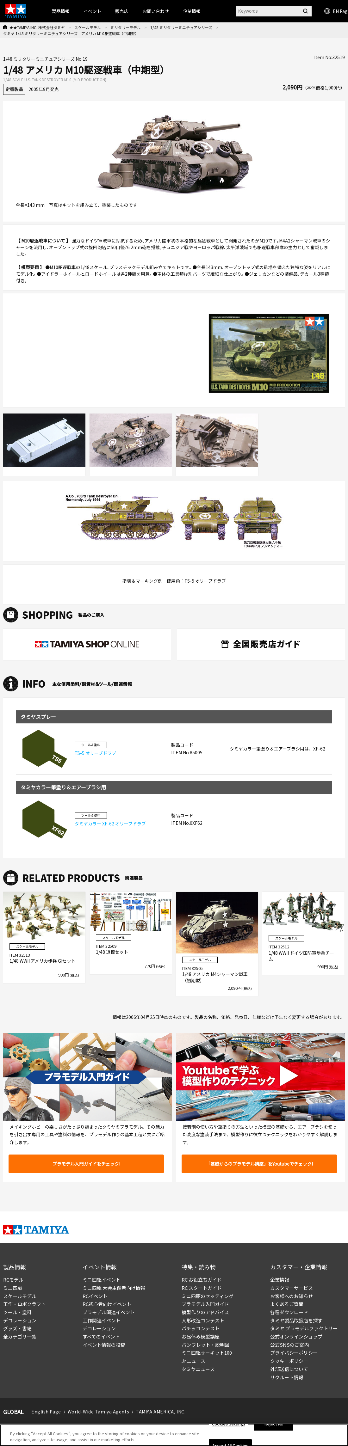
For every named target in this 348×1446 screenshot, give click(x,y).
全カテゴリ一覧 (19, 1336)
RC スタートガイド (202, 1287)
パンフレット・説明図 (205, 1344)
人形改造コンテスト (203, 1320)
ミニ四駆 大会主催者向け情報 (114, 1287)
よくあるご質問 (286, 1304)
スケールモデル (87, 27)
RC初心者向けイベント (107, 1304)
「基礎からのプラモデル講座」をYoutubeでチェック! (259, 1164)
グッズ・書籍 (17, 1328)
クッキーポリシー (289, 1360)
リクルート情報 (286, 1377)
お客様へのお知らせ (291, 1296)
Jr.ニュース (193, 1360)
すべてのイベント (101, 1336)
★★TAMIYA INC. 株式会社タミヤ (37, 27)
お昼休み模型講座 (201, 1336)
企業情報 (279, 1279)
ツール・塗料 (17, 1312)
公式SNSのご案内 (289, 1344)
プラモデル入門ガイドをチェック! (86, 1164)
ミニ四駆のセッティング (207, 1296)
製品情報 (61, 11)
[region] (174, 1435)
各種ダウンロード (289, 1312)
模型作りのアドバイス (205, 1312)
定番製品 (14, 89)
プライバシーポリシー (294, 1352)
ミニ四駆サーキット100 (207, 1352)
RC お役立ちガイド (202, 1279)
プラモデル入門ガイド (205, 1304)
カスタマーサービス (291, 1287)
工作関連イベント (102, 1320)
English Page (46, 1411)
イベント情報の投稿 (104, 1344)
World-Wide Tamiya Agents (98, 1411)
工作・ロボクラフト (24, 1304)
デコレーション (19, 1320)
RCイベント (95, 1296)
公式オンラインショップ (296, 1336)
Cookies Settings (228, 1424)
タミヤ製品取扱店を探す (296, 1320)
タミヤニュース (198, 1369)
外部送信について (289, 1369)
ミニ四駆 (12, 1287)
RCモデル (13, 1279)
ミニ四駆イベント (102, 1279)
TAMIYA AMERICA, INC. (160, 1411)
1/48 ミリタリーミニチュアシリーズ (181, 27)
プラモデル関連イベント (109, 1312)
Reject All (273, 1424)
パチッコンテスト (201, 1328)
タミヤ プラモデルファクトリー (304, 1328)
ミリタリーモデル (125, 27)
